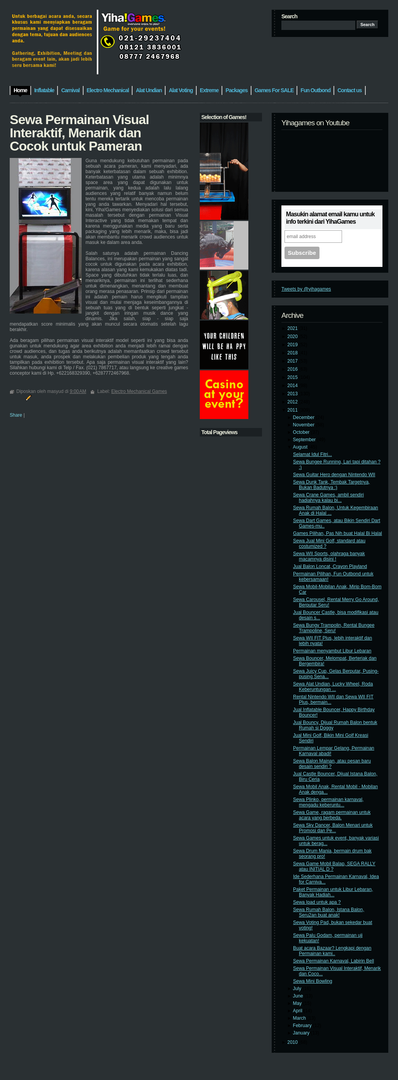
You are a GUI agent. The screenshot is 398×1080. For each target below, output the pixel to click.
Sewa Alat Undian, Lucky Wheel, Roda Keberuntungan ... (333, 686)
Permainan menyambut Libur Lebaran (332, 651)
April (298, 1010)
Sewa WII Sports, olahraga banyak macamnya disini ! (329, 556)
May (298, 1003)
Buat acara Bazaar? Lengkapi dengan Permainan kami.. (332, 950)
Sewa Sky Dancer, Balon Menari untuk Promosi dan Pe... (333, 827)
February (303, 1025)
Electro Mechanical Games (139, 391)
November (304, 425)
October (302, 432)
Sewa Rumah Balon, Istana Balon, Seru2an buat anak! (328, 912)
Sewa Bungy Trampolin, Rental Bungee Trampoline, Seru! (333, 627)
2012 (293, 402)
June (298, 996)
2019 (293, 344)
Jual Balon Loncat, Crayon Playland (330, 566)
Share (16, 415)
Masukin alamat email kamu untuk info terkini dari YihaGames (330, 218)
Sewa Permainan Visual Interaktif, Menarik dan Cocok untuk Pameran (79, 132)
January (302, 1033)
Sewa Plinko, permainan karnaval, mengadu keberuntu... (328, 802)
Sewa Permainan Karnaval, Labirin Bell (333, 961)
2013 (293, 393)
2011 (293, 410)
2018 (293, 353)
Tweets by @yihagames (306, 289)
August (301, 447)
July (298, 988)
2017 (293, 361)
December (304, 417)
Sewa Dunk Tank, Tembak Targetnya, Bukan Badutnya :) (331, 484)
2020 (293, 336)
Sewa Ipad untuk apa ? (317, 902)
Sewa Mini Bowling (312, 981)
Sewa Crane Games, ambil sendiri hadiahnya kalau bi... (328, 497)
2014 (293, 385)
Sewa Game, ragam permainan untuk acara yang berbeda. (331, 815)
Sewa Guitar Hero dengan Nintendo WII (334, 474)
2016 (293, 369)
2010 (293, 1042)
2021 (293, 328)
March (300, 1018)
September (305, 439)
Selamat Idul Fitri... (312, 454)
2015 (293, 377)
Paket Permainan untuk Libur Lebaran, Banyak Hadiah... (333, 892)
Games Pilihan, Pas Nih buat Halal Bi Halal (337, 533)
